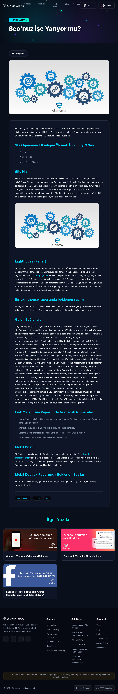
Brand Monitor (53, 641)
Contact (76, 4)
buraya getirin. (41, 275)
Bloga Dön (18, 53)
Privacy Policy (102, 648)
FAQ (98, 634)
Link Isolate (51, 625)
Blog (67, 4)
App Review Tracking (56, 650)
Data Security (77, 640)
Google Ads (51, 646)
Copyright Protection (80, 644)
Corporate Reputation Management (77, 659)
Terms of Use (102, 638)
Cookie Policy (102, 643)
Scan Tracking (53, 629)
